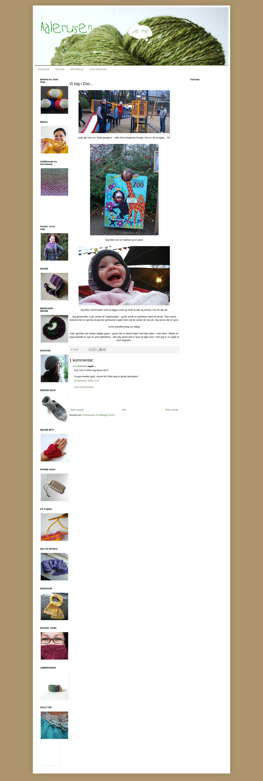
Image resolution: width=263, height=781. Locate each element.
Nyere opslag (76, 410)
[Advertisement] (124, 398)
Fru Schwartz (80, 366)
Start (124, 410)
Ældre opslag (171, 410)
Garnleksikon (98, 69)
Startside (43, 69)
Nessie (59, 69)
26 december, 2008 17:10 (86, 380)
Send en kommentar (84, 387)
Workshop (77, 69)
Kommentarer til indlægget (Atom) (98, 415)
